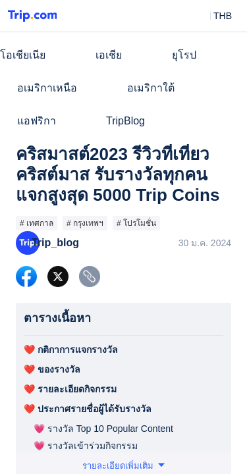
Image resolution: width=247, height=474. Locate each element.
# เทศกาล (36, 223)
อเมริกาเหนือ (47, 87)
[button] (213, 16)
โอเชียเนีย (22, 55)
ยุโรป (184, 55)
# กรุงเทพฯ (85, 223)
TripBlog (125, 120)
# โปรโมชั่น (136, 223)
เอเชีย (109, 55)
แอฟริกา (36, 120)
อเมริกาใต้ (151, 87)
